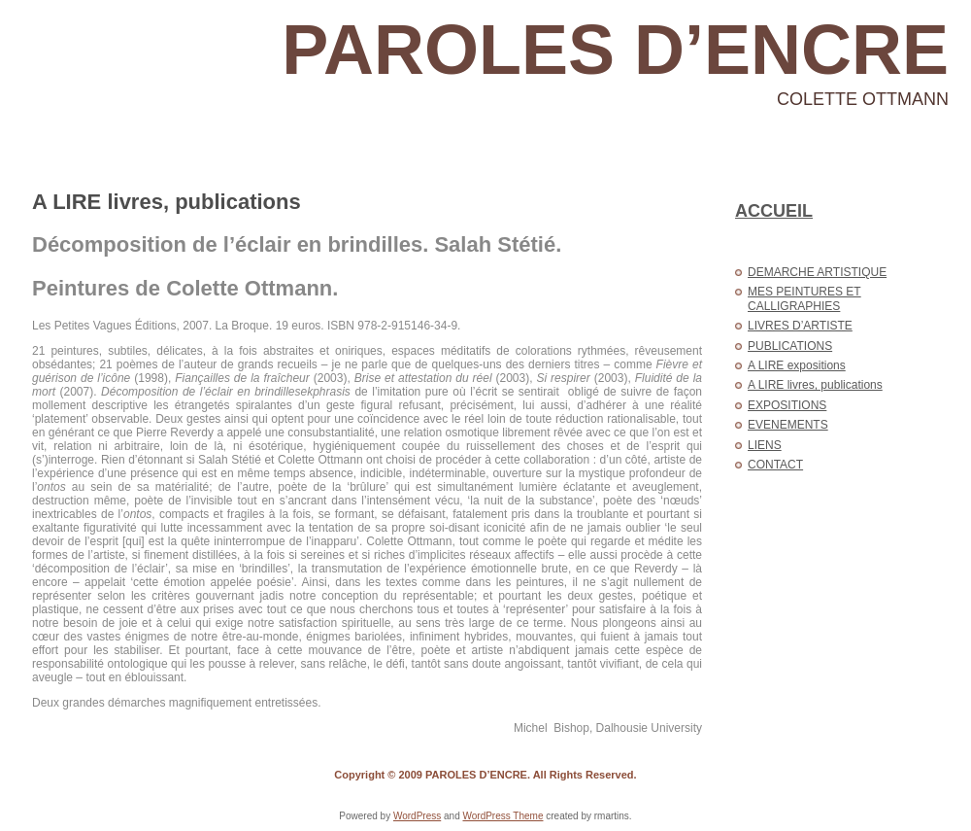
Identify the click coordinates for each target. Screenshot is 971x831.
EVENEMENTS (788, 425)
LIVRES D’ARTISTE (800, 325)
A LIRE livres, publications (166, 202)
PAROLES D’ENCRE (615, 49)
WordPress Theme (502, 816)
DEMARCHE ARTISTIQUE (817, 272)
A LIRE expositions (797, 365)
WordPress (417, 816)
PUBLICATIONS (790, 346)
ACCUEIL (774, 211)
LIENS (765, 445)
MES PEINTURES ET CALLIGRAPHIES (804, 298)
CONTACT (775, 464)
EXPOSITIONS (787, 405)
